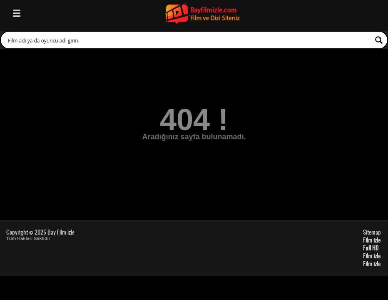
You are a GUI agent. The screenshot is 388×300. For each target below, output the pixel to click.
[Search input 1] (188, 40)
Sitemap (372, 232)
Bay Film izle (61, 232)
